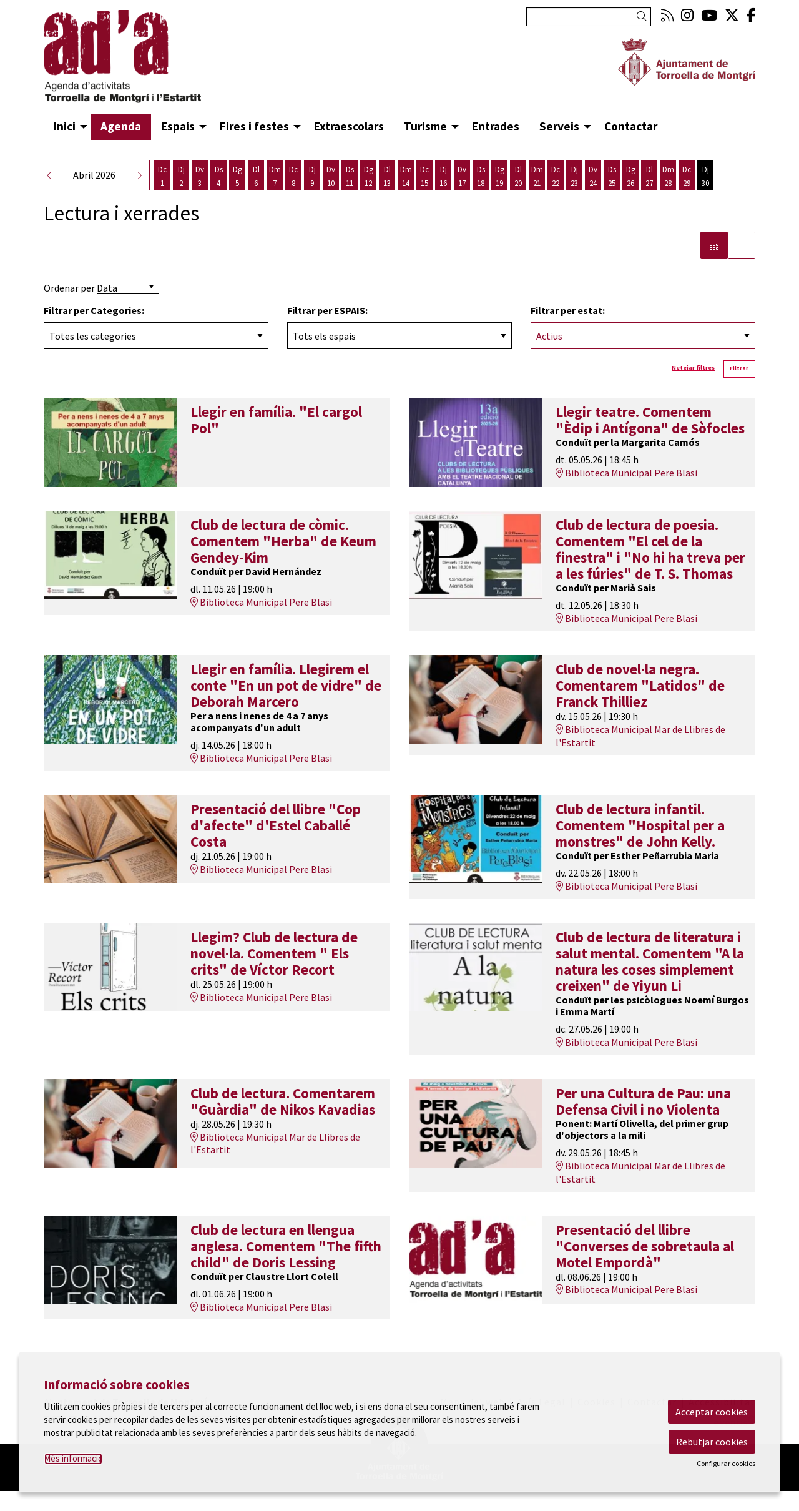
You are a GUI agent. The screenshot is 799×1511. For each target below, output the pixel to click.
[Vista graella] (741, 265)
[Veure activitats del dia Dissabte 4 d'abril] (218, 196)
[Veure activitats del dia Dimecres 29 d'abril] (687, 196)
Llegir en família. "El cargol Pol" (276, 440)
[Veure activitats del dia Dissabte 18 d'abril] (481, 196)
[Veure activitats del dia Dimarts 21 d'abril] (537, 196)
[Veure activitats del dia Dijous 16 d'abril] (443, 196)
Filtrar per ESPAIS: (327, 330)
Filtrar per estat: (568, 330)
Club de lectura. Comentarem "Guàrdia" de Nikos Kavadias (282, 1121)
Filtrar (739, 388)
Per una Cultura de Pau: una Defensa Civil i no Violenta (643, 1121)
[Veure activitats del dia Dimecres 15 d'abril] (424, 196)
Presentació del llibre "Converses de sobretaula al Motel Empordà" (645, 1266)
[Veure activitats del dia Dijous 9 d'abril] (312, 196)
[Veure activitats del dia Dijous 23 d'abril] (574, 196)
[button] (644, 16)
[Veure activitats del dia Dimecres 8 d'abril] (293, 196)
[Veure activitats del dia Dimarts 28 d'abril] (668, 196)
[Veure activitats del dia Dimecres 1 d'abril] (162, 196)
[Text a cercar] (588, 16)
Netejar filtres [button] (693, 387)
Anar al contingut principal (101, 11)
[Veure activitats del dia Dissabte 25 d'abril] (612, 196)
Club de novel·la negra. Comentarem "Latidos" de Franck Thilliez (640, 705)
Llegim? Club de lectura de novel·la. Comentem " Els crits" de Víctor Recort (274, 973)
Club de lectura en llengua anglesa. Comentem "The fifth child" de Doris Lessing (285, 1266)
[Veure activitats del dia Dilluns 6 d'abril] (256, 196)
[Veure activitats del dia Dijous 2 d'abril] (181, 196)
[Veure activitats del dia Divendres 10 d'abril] (331, 196)
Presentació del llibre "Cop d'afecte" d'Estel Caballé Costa (275, 845)
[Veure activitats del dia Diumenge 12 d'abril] (368, 196)
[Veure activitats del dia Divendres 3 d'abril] (200, 196)
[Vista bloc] (714, 265)
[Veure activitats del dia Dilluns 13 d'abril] (387, 196)
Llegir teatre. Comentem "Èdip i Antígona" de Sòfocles (650, 440)
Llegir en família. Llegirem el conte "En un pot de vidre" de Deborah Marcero (285, 705)
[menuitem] (667, 15)
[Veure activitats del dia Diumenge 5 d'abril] (237, 196)
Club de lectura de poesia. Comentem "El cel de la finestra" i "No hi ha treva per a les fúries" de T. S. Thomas (650, 569)
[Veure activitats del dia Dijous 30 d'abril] (705, 196)
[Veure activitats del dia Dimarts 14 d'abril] (406, 196)
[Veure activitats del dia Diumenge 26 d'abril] (630, 196)
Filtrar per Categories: (94, 330)
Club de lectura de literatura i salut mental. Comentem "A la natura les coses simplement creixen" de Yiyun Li (650, 981)
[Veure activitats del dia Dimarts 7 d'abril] (275, 196)
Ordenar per (69, 308)
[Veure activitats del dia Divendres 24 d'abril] (593, 196)
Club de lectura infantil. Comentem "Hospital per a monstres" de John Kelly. (640, 845)
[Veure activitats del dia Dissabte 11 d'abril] (349, 196)
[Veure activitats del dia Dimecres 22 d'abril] (555, 196)
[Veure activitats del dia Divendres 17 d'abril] (462, 196)
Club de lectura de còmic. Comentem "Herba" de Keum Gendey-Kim (283, 561)
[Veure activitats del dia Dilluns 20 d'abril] (518, 196)
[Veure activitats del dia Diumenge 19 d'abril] (499, 196)
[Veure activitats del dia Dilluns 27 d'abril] (649, 196)
